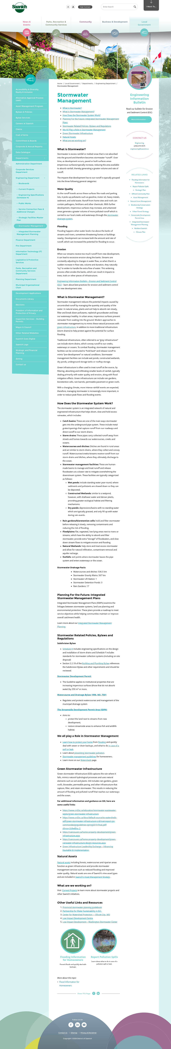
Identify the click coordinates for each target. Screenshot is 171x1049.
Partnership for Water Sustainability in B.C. (82, 911)
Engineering (139, 143)
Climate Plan (140, 232)
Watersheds (86, 760)
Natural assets (63, 862)
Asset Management (140, 197)
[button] (68, 7)
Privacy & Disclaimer (89, 1033)
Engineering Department (106, 83)
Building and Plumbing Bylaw (95, 663)
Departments (87, 83)
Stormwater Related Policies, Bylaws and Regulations (87, 126)
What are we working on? (74, 140)
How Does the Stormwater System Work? (81, 115)
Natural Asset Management (140, 201)
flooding (102, 742)
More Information (138, 119)
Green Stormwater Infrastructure (78, 133)
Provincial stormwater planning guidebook (82, 907)
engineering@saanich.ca (139, 149)
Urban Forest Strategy (140, 211)
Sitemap (74, 1033)
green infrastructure (66, 327)
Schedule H (68, 648)
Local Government (72, 83)
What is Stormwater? (72, 108)
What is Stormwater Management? (78, 111)
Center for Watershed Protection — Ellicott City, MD (86, 914)
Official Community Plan (140, 194)
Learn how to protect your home (78, 742)
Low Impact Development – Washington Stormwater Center (90, 921)
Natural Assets (69, 137)
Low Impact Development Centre (78, 918)
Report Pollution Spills (141, 186)
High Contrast (85, 7)
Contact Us (62, 1033)
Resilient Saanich (140, 228)
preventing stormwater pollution (89, 753)
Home (59, 83)
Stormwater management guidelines (79, 756)
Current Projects (69, 890)
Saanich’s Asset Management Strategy (92, 877)
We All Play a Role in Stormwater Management (84, 129)
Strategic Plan (140, 190)
